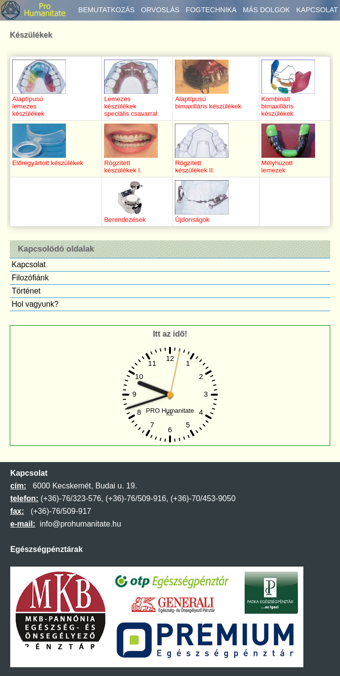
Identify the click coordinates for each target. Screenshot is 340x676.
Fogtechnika (211, 10)
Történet (26, 291)
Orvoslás (160, 10)
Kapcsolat (317, 10)
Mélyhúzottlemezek (288, 163)
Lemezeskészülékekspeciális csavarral (131, 102)
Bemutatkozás (106, 10)
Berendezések (131, 216)
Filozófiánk (30, 278)
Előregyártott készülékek (47, 159)
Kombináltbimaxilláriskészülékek (288, 102)
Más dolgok (266, 10)
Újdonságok (202, 216)
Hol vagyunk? (35, 304)
